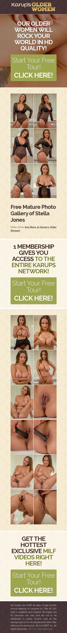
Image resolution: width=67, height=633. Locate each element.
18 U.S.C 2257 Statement (40, 629)
